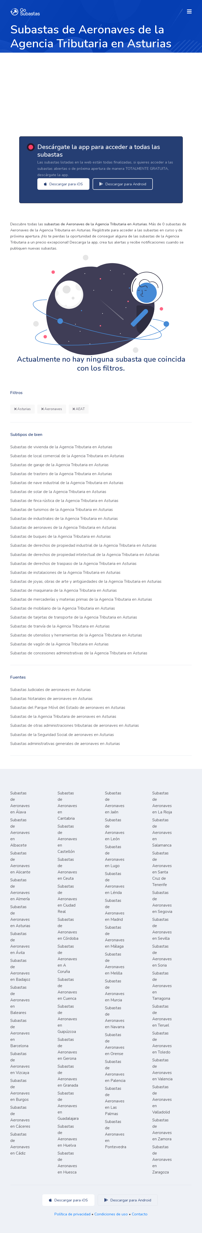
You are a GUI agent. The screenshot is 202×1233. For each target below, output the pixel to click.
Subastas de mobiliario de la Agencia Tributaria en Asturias (62, 608)
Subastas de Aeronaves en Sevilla (162, 929)
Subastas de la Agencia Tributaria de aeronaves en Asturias (63, 716)
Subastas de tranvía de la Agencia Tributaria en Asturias (60, 626)
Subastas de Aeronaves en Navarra (114, 1017)
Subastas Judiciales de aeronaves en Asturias (50, 689)
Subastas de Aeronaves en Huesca (67, 1163)
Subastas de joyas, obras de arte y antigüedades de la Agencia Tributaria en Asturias (85, 581)
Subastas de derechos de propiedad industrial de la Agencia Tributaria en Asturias (83, 545)
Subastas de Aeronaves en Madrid (114, 910)
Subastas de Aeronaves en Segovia (162, 902)
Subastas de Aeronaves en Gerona (67, 1049)
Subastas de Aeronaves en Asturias (20, 916)
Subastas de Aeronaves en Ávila (20, 943)
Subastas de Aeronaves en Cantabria (67, 805)
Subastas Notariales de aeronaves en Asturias (51, 698)
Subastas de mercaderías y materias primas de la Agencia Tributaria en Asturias (81, 599)
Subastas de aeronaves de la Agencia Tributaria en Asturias (63, 527)
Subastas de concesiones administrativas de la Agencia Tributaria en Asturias (78, 653)
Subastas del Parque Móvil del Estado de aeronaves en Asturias (67, 707)
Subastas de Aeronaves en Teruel (162, 1016)
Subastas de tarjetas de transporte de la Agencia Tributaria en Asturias (73, 617)
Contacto (140, 1214)
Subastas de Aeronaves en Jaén (114, 802)
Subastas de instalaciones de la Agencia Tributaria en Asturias (65, 572)
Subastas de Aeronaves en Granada (68, 1076)
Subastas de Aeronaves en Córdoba (68, 929)
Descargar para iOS (66, 184)
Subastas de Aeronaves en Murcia (114, 990)
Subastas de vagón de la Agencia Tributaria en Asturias (59, 644)
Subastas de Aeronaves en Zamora (162, 1129)
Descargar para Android (125, 184)
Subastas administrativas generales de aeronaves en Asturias (65, 743)
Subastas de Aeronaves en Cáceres (20, 1117)
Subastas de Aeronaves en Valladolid (162, 1099)
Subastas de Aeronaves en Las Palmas (114, 1101)
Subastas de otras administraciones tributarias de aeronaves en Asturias (74, 725)
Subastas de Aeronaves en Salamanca (162, 832)
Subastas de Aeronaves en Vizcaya (20, 1063)
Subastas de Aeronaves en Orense (114, 1044)
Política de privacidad (72, 1214)
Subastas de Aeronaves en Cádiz (20, 1144)
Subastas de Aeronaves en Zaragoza (162, 1159)
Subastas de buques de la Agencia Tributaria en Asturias (60, 536)
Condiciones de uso (111, 1214)
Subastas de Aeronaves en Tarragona (162, 986)
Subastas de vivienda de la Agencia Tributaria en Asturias (61, 447)
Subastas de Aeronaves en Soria (162, 956)
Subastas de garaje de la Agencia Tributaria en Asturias (59, 465)
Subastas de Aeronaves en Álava (20, 802)
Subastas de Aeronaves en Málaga (114, 937)
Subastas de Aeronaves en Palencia (115, 1071)
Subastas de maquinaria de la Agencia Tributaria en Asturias (63, 590)
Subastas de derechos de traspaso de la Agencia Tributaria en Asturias (73, 563)
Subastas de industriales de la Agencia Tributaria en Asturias (64, 518)
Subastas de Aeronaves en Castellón (67, 839)
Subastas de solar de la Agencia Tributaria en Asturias (58, 491)
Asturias (22, 409)
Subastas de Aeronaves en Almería (20, 889)
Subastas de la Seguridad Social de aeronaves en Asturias (62, 734)
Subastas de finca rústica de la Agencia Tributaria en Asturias (64, 500)
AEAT (79, 409)
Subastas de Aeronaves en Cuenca (67, 989)
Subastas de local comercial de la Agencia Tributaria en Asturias (67, 456)
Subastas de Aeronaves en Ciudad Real (67, 899)
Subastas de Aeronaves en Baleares (20, 1000)
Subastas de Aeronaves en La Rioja (162, 802)
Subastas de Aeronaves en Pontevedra (115, 1134)
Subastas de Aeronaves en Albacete (20, 832)
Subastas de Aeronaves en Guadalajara (68, 1106)
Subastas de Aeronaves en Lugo (114, 856)
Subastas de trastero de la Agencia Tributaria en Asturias (61, 473)
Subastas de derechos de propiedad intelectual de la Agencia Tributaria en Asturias (84, 554)
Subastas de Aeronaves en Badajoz (20, 970)
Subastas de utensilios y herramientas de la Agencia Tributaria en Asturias (76, 635)
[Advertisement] (101, 92)
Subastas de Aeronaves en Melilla (114, 964)
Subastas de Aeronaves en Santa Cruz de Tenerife (162, 869)
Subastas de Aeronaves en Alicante (20, 863)
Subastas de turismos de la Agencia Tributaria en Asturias (61, 509)
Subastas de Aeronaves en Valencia (162, 1069)
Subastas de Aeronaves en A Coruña (67, 959)
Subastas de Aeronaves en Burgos (20, 1090)
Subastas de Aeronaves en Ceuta (67, 869)
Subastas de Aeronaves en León (114, 829)
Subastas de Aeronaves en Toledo (162, 1043)
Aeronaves (51, 409)
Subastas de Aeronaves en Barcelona (20, 1033)
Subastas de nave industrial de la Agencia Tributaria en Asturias (66, 482)
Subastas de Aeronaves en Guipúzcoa (67, 1019)
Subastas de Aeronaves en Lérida (114, 883)
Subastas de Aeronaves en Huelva (67, 1136)
